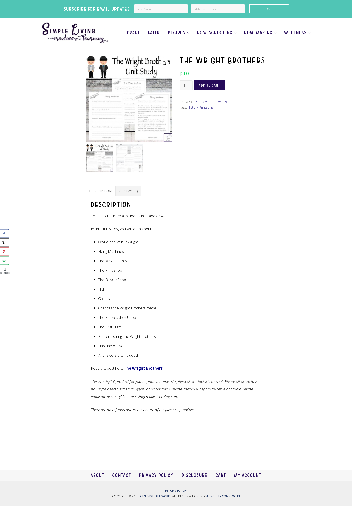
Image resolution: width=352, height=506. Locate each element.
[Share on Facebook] (4, 233)
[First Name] (161, 8)
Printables (206, 107)
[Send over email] (4, 260)
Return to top (176, 490)
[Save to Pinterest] (4, 251)
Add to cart (209, 85)
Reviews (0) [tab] (128, 191)
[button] (165, 63)
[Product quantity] (186, 85)
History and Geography (210, 101)
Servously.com (217, 496)
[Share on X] (4, 242)
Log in (235, 496)
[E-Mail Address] (218, 8)
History (193, 107)
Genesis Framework (155, 496)
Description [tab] (100, 191)
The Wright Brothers (143, 368)
